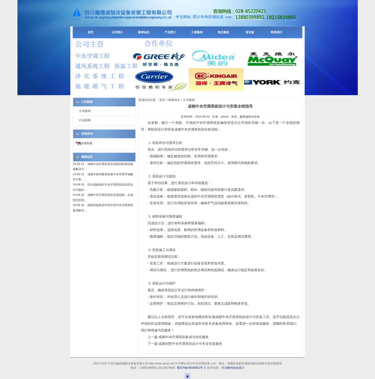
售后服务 (223, 32)
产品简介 (170, 32)
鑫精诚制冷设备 (250, 116)
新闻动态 (143, 32)
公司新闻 (85, 111)
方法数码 (227, 367)
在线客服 (83, 143)
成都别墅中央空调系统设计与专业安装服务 (190, 344)
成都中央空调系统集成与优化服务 (184, 337)
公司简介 (117, 32)
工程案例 (197, 32)
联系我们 (276, 32)
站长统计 (238, 367)
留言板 (250, 32)
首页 (91, 32)
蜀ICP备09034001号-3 (191, 367)
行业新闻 (85, 120)
